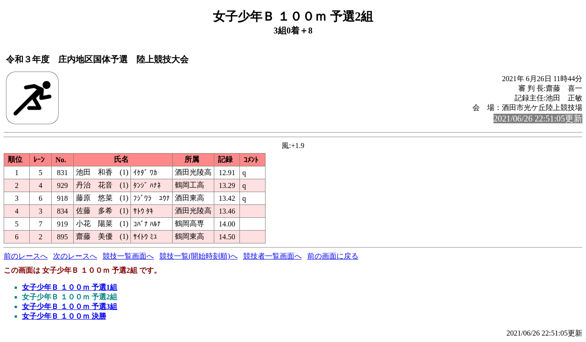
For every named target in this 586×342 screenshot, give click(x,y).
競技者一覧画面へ (272, 256)
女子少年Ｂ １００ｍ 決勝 (64, 316)
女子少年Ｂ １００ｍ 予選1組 (69, 287)
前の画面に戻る (332, 256)
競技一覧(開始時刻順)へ (198, 256)
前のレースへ (26, 256)
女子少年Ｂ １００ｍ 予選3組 (69, 306)
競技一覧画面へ (128, 256)
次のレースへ (75, 256)
